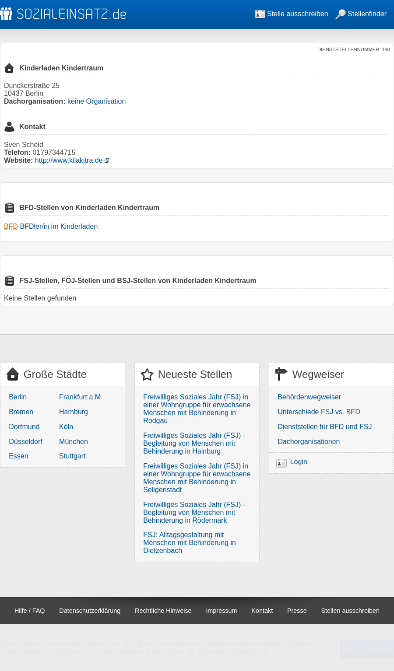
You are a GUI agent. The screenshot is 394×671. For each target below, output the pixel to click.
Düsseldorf (25, 441)
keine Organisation (96, 101)
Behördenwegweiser (309, 397)
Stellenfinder (361, 13)
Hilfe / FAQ (29, 610)
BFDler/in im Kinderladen (59, 226)
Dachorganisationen (309, 441)
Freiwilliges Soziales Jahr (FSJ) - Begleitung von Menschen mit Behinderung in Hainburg (194, 443)
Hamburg (73, 412)
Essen (18, 456)
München (73, 441)
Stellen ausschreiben (350, 610)
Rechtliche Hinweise (163, 610)
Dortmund (24, 426)
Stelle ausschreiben (291, 13)
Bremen (21, 412)
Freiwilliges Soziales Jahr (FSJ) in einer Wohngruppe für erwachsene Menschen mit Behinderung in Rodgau (196, 408)
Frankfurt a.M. (81, 397)
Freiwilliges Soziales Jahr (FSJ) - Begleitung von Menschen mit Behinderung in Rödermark (194, 512)
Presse (297, 610)
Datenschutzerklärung (89, 610)
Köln (66, 426)
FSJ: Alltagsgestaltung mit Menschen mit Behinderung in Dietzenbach (189, 542)
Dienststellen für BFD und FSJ (325, 426)
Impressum (221, 610)
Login (298, 461)
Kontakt (262, 610)
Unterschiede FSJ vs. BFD (319, 412)
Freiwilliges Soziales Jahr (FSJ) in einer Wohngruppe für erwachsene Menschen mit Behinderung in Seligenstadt (196, 477)
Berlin (18, 397)
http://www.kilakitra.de (69, 160)
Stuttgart (72, 456)
